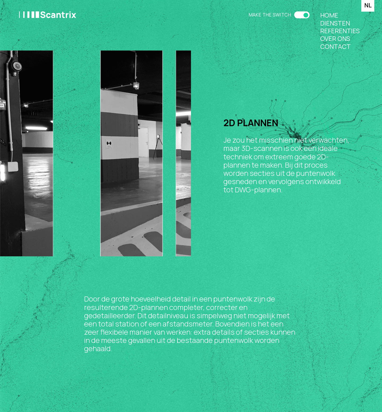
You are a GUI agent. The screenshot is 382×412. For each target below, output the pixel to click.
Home (329, 15)
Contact (335, 46)
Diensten (335, 23)
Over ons (335, 39)
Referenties (340, 31)
